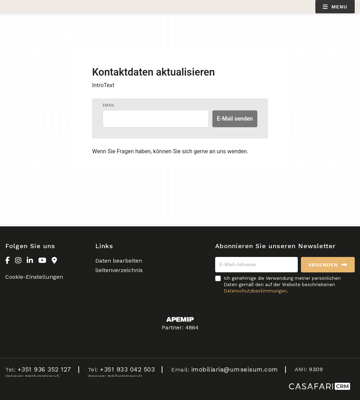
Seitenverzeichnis (119, 270)
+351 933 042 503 (127, 369)
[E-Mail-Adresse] (256, 264)
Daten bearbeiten (118, 260)
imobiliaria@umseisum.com (234, 369)
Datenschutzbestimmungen (255, 290)
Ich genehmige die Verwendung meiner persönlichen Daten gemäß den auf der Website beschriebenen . (282, 284)
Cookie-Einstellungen (34, 276)
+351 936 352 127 (44, 369)
